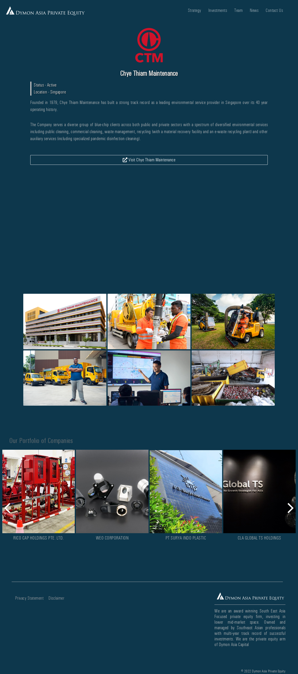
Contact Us (274, 10)
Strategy (194, 10)
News (254, 10)
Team (238, 10)
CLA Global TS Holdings (259, 538)
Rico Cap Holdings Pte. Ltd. (38, 538)
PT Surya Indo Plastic (186, 538)
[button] (10, 508)
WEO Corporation (112, 538)
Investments (217, 10)
